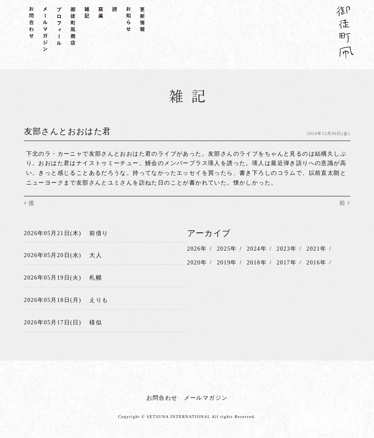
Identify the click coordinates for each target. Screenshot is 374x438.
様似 (95, 322)
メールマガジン (206, 398)
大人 (95, 255)
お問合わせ (162, 398)
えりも (98, 300)
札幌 (95, 278)
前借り (98, 233)
